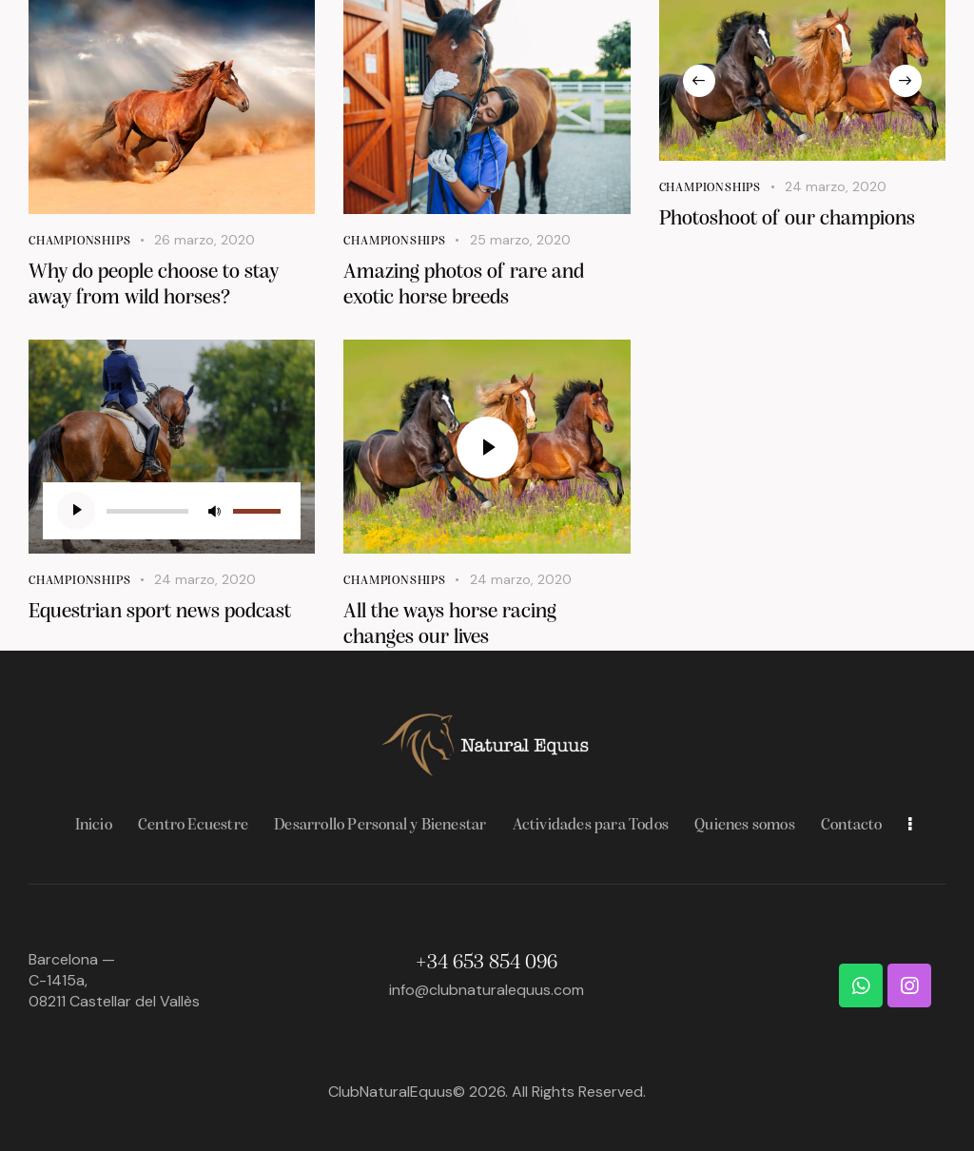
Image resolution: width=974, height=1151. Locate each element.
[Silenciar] (214, 511)
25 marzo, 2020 (520, 239)
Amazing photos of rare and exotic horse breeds (463, 285)
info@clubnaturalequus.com (486, 990)
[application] (172, 510)
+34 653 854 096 (486, 963)
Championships (79, 241)
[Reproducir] (76, 511)
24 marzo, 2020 (835, 186)
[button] (699, 81)
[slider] (147, 511)
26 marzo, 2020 (204, 239)
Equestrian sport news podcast (160, 612)
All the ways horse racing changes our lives (449, 625)
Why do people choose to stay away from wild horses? (154, 285)
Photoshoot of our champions (787, 219)
